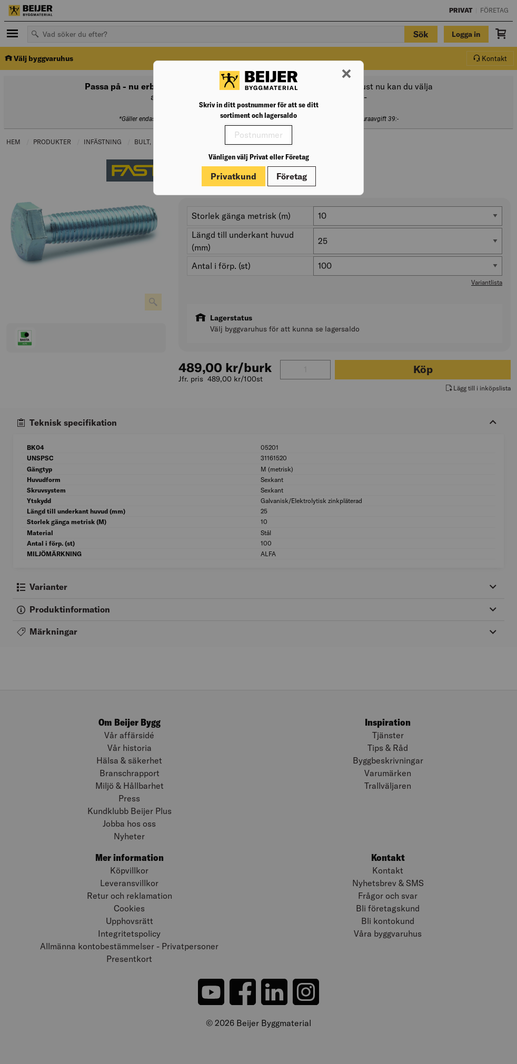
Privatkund (233, 176)
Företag (291, 176)
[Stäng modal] (346, 74)
